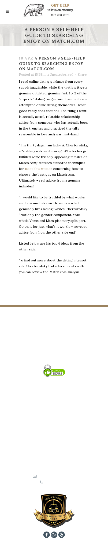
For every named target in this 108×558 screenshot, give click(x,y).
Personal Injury (54, 407)
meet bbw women (38, 169)
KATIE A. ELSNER (54, 353)
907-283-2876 (56, 482)
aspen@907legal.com (56, 476)
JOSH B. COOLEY (54, 347)
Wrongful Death (54, 413)
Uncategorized (61, 74)
